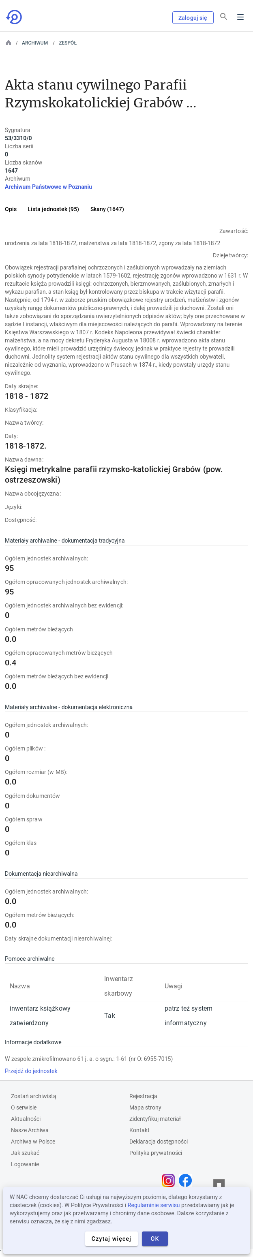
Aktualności (26, 1119)
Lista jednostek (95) (53, 209)
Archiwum (35, 43)
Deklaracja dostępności (158, 1141)
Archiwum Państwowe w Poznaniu (48, 187)
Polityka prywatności (155, 1153)
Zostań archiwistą (33, 1096)
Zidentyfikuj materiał (155, 1119)
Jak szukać (25, 1153)
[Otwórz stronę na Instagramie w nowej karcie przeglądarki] (170, 1180)
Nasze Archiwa (30, 1130)
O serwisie (23, 1107)
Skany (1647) (107, 209)
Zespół (68, 43)
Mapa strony (145, 1107)
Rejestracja (143, 1096)
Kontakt (139, 1130)
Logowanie (25, 1164)
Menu (240, 17)
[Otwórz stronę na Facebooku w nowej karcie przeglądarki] (187, 1180)
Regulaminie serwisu (154, 1205)
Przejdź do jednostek (31, 1071)
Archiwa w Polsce (33, 1141)
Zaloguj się (193, 18)
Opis (11, 209)
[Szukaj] (223, 16)
